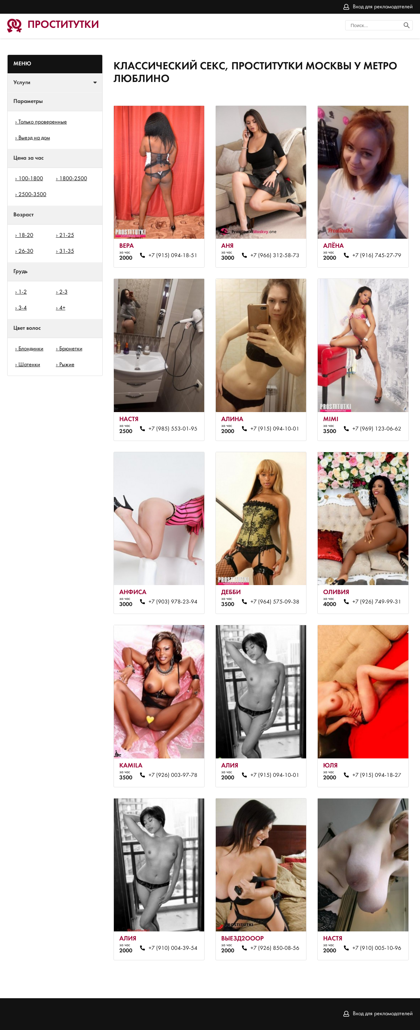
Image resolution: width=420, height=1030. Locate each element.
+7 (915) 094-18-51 (173, 256)
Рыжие (66, 365)
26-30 (25, 251)
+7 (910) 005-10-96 (376, 948)
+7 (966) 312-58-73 (274, 256)
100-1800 (30, 179)
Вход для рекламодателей (383, 7)
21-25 (66, 235)
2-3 (63, 292)
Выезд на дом (34, 138)
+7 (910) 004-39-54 (173, 948)
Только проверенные (42, 122)
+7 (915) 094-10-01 (274, 429)
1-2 (22, 292)
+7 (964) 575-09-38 (274, 602)
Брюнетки (70, 349)
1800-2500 (73, 179)
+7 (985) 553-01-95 (173, 429)
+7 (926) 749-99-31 (376, 602)
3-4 (22, 308)
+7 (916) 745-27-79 (376, 256)
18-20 (25, 235)
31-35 (66, 251)
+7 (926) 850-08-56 (274, 948)
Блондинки (30, 349)
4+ (62, 308)
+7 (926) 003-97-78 (173, 775)
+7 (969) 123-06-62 (376, 429)
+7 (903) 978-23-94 (173, 602)
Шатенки (29, 365)
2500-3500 (32, 195)
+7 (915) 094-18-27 (376, 775)
